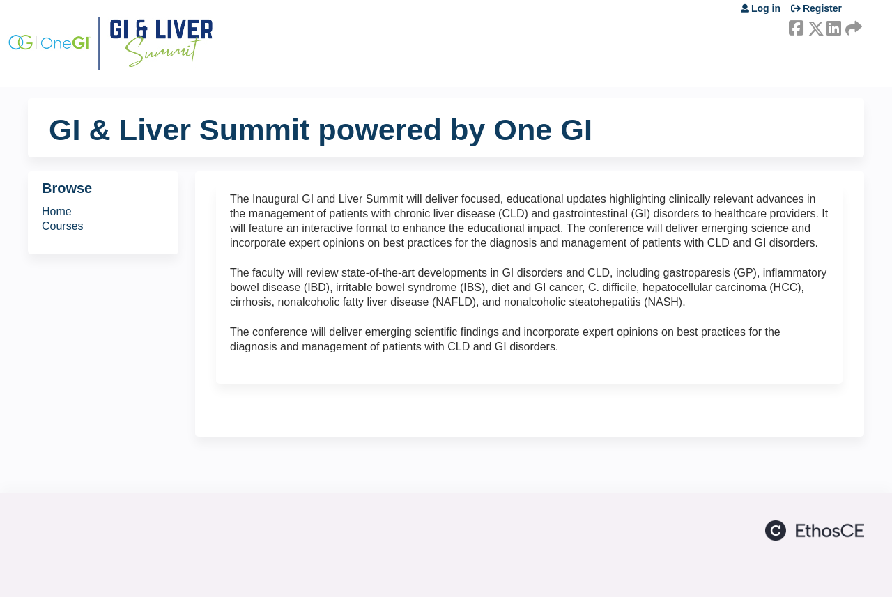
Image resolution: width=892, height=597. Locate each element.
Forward (852, 25)
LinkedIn (833, 25)
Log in (765, 8)
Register (822, 8)
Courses (63, 226)
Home (57, 211)
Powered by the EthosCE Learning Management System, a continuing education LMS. (814, 530)
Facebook (796, 25)
